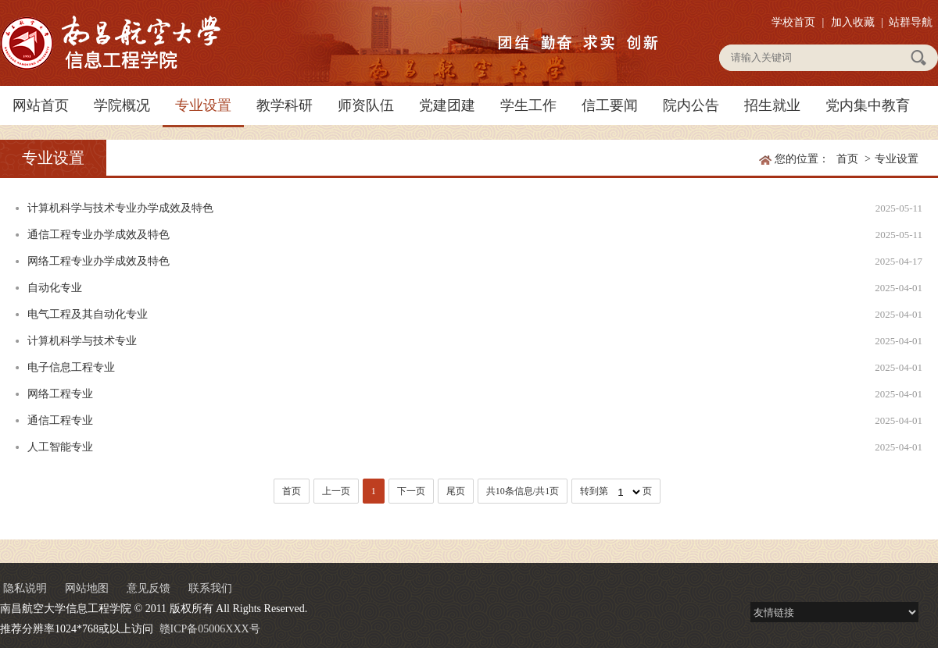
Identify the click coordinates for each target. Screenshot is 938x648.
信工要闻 (610, 105)
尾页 (455, 491)
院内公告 (691, 105)
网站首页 (41, 105)
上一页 (336, 491)
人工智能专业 (60, 447)
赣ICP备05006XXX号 (209, 629)
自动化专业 (54, 288)
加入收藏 (853, 22)
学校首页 (793, 22)
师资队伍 (366, 105)
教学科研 (284, 105)
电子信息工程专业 (71, 367)
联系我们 (210, 588)
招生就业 (772, 105)
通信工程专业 (60, 420)
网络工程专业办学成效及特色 (98, 261)
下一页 (411, 491)
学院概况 (122, 105)
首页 (847, 159)
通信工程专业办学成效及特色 (98, 234)
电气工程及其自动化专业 (87, 314)
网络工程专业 (60, 394)
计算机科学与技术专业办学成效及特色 (120, 208)
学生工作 (528, 105)
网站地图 (87, 588)
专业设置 (203, 105)
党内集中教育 (867, 105)
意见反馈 (148, 588)
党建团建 (447, 105)
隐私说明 (25, 588)
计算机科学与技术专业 (82, 341)
